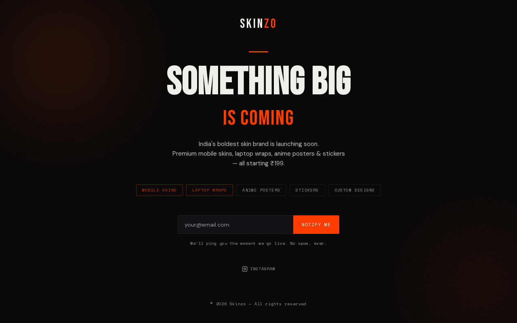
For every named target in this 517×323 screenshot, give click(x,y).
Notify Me (316, 224)
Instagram (258, 269)
